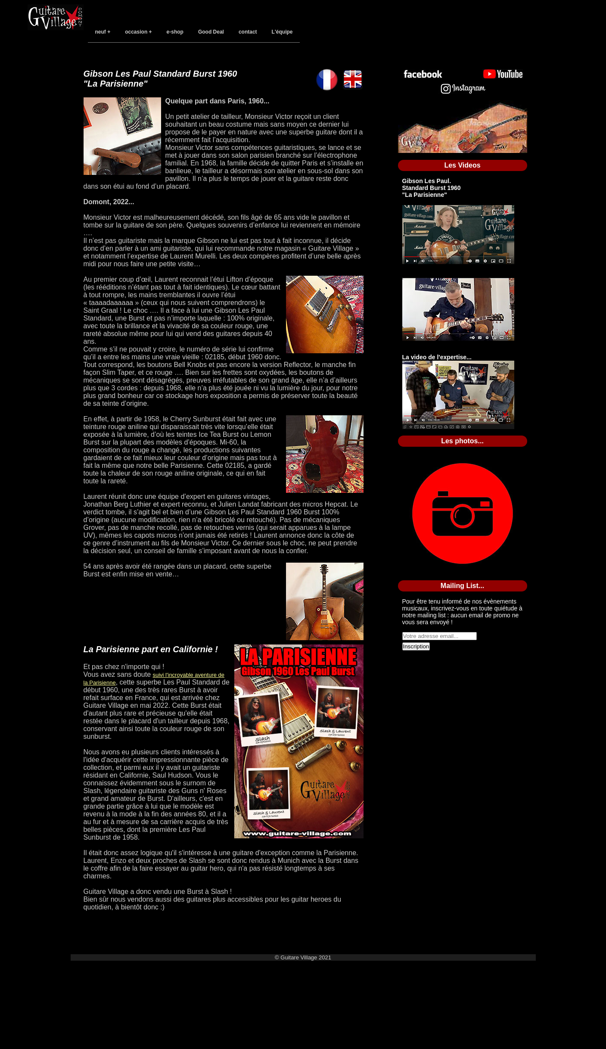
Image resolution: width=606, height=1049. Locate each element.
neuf (100, 32)
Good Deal (211, 32)
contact (248, 32)
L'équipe (282, 32)
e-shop (175, 32)
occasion (136, 32)
